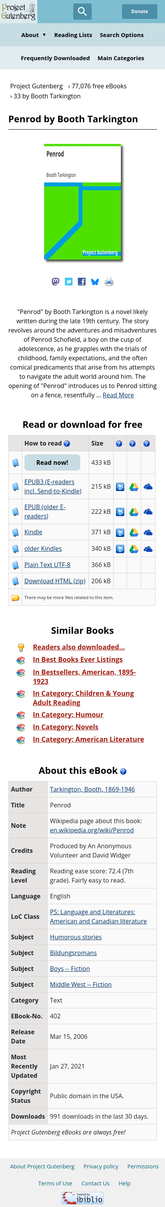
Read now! (52, 462)
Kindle (34, 532)
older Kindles (43, 548)
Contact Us (95, 1183)
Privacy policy (101, 1166)
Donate (139, 11)
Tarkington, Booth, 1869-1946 (92, 789)
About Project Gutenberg (42, 1166)
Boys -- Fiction (70, 968)
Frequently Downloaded (55, 58)
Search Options (122, 35)
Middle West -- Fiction (81, 984)
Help (124, 1183)
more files (63, 597)
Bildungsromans (73, 953)
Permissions (143, 1166)
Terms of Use (55, 1183)
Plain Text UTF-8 (48, 564)
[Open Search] (82, 11)
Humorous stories (76, 937)
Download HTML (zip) (55, 581)
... (115, 395)
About (34, 34)
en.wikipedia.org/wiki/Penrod (92, 830)
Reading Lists (73, 35)
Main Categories (120, 58)
